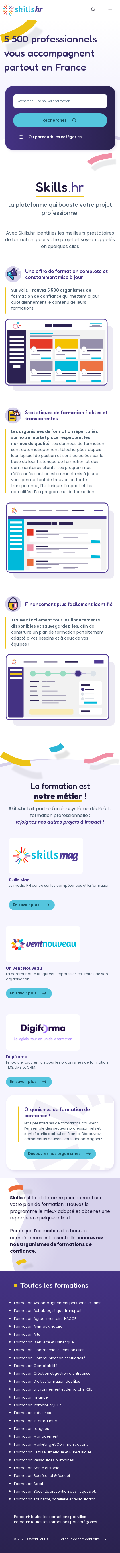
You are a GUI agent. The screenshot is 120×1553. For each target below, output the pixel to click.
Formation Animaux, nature (38, 1326)
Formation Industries (32, 1412)
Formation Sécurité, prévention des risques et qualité (54, 1491)
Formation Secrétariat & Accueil (42, 1475)
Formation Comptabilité (36, 1365)
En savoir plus (32, 905)
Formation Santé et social (37, 1467)
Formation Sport (28, 1483)
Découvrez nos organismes (60, 1153)
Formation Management (36, 1436)
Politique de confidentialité (80, 1539)
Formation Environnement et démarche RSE (53, 1389)
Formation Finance (31, 1397)
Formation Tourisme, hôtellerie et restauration (55, 1499)
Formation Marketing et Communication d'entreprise (50, 1444)
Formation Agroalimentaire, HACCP (45, 1318)
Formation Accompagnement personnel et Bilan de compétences (58, 1303)
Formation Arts (27, 1334)
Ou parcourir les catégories (49, 137)
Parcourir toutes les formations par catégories (55, 1521)
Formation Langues (31, 1428)
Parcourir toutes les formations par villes (50, 1516)
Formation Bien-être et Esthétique (44, 1342)
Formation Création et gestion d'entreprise (52, 1373)
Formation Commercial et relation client (50, 1349)
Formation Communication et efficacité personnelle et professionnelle (50, 1358)
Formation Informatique (35, 1420)
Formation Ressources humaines (44, 1460)
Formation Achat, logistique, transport (48, 1310)
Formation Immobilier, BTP (37, 1405)
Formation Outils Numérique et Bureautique (52, 1452)
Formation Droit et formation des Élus (47, 1381)
